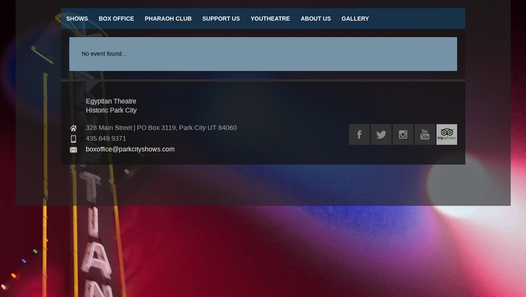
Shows (77, 18)
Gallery (355, 18)
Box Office (116, 18)
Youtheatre (270, 18)
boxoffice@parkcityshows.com (130, 149)
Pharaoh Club (168, 18)
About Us (316, 18)
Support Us (221, 18)
